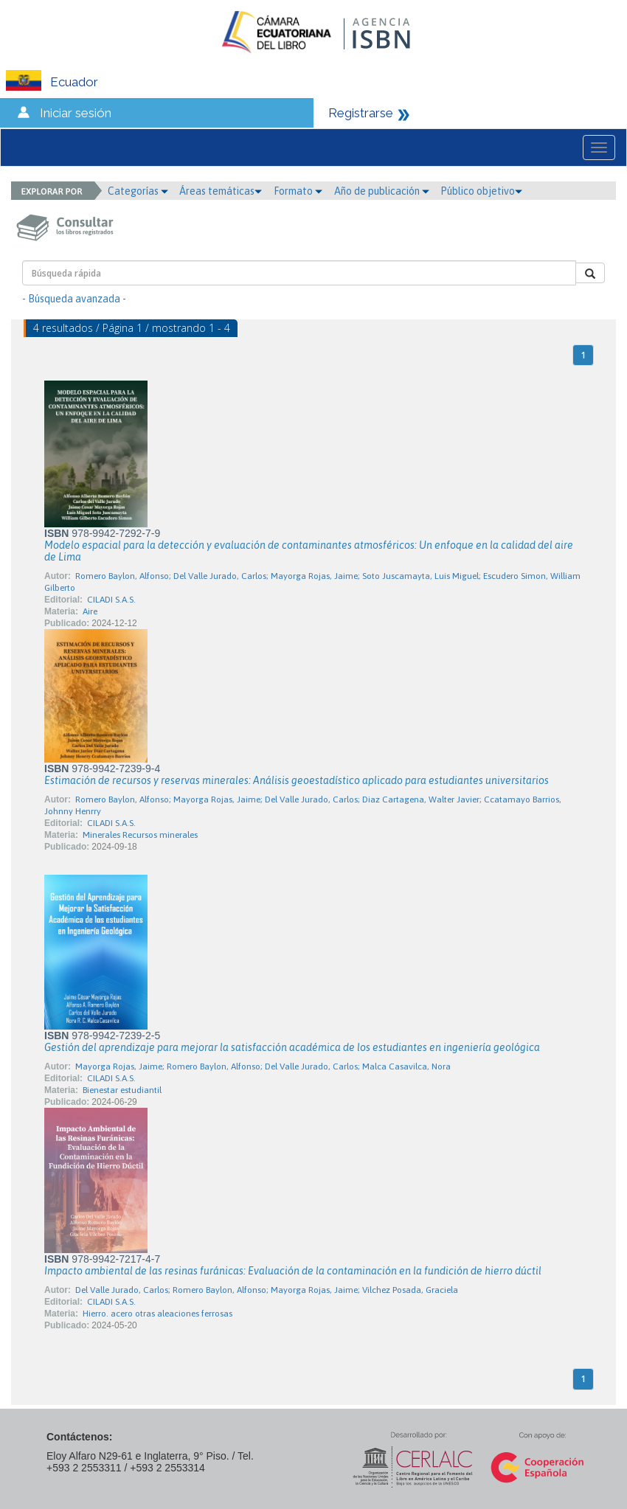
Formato (298, 191)
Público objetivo (481, 191)
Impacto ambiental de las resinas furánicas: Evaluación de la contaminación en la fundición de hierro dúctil (292, 1271)
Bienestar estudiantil (122, 1090)
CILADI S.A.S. (111, 599)
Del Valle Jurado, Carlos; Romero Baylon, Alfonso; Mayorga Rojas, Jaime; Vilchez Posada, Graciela (266, 1290)
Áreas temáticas (220, 191)
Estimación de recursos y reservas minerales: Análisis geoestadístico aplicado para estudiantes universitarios (296, 780)
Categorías (138, 191)
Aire (90, 611)
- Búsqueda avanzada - (74, 299)
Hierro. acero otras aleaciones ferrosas (157, 1313)
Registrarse (360, 112)
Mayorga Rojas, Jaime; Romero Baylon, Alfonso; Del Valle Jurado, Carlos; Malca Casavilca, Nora (263, 1066)
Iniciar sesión (75, 112)
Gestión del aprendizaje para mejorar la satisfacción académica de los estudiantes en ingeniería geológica (292, 1047)
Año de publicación (381, 191)
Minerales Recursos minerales (140, 835)
